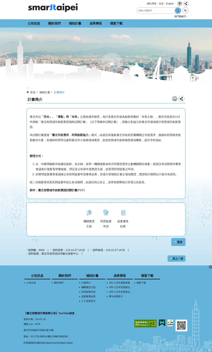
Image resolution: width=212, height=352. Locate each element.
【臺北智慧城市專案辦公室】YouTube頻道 (49, 313)
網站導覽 (151, 3)
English (170, 3)
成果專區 (96, 23)
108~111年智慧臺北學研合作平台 (121, 292)
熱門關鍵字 (180, 16)
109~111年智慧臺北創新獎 (121, 287)
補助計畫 (75, 23)
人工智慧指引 (88, 301)
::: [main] (27, 87)
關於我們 (54, 23)
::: (1, 266)
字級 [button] (179, 3)
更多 (180, 242)
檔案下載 (116, 23)
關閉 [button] (210, 266)
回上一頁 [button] (178, 258)
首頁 (161, 3)
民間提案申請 (88, 292)
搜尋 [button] (178, 11)
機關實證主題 (88, 287)
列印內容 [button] (175, 99)
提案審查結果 (88, 296)
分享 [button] (185, 3)
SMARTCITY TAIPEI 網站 (53, 7)
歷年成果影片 (116, 296)
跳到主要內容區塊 (1, 1)
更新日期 (28, 319)
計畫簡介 (59, 92)
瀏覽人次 (28, 324)
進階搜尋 (185, 10)
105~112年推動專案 (119, 282)
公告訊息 (34, 23)
